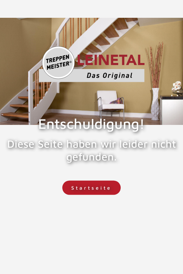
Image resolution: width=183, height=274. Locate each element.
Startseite (91, 188)
